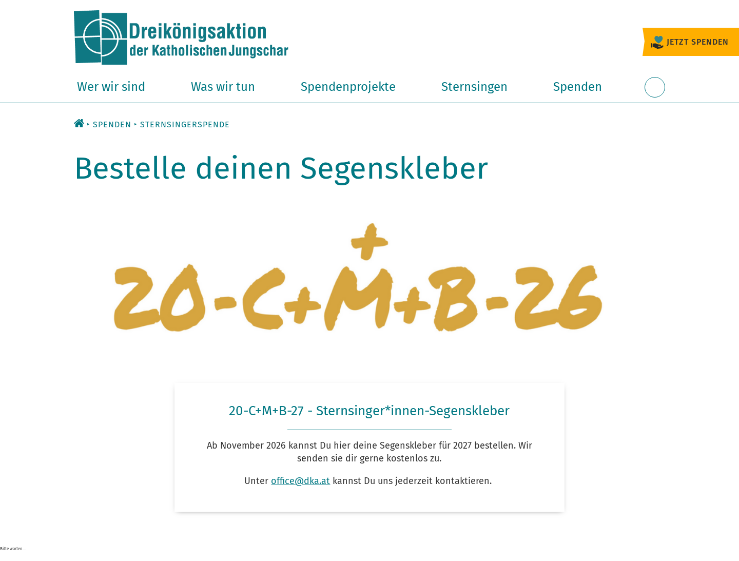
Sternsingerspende (185, 124)
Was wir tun (223, 87)
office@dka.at (300, 481)
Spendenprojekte (348, 87)
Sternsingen (474, 87)
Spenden (577, 87)
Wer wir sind (111, 87)
